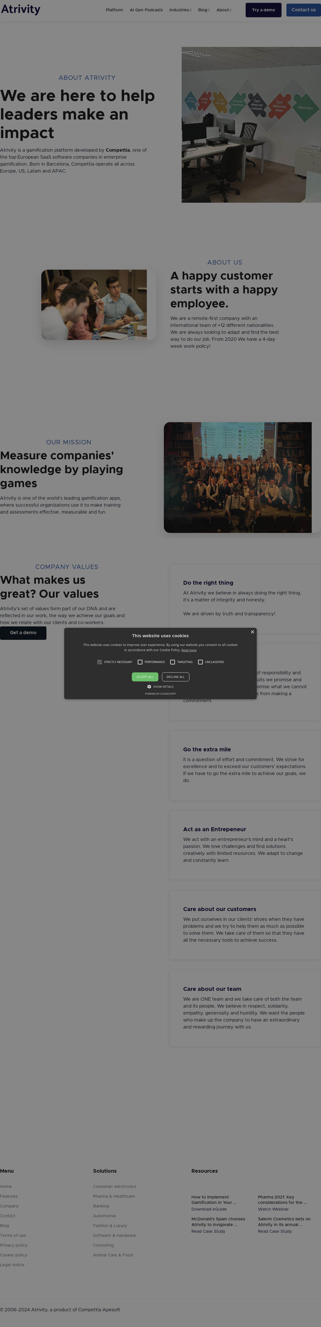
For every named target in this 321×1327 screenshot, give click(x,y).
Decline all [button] (176, 677)
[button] (99, 662)
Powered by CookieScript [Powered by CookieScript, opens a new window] (160, 694)
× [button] (252, 632)
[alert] (160, 663)
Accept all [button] (145, 677)
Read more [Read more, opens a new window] (189, 650)
